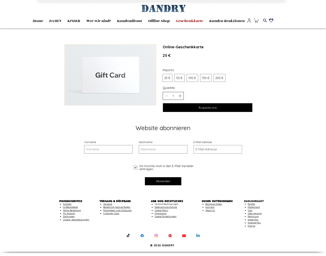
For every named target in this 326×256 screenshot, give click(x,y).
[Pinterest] (170, 236)
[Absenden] (163, 181)
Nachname (146, 142)
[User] (249, 20)
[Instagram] (156, 236)
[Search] (265, 20)
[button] (256, 20)
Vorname (90, 142)
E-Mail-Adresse (202, 142)
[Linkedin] (198, 236)
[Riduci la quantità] (166, 96)
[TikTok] (128, 236)
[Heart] (271, 20)
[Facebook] (142, 236)
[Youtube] (184, 236)
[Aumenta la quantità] (180, 96)
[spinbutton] (173, 96)
